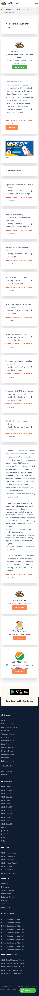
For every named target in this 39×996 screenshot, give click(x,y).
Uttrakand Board (7, 741)
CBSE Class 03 (6, 817)
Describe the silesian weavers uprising (17, 422)
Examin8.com (6, 771)
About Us (4, 883)
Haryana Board (7, 751)
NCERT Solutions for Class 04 (12, 946)
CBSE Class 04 (6, 814)
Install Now (19, 67)
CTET (3, 841)
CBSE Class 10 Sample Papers (12, 967)
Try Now (19, 638)
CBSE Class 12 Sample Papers (12, 960)
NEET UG (4, 834)
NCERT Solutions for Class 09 (12, 929)
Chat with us (27, 990)
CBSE (18, 9)
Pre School (5, 827)
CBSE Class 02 (6, 820)
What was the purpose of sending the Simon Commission (19, 362)
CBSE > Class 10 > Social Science (19, 120)
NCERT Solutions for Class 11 (12, 922)
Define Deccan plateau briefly (17, 334)
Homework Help (7, 9)
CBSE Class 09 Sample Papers (12, 970)
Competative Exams (9, 727)
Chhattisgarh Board (9, 747)
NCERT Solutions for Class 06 (12, 939)
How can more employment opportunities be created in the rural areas (18, 217)
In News (4, 900)
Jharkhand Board (7, 754)
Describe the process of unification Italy (19, 249)
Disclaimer (5, 887)
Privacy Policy (6, 894)
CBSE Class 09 (6, 797)
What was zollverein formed (16, 277)
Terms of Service (7, 890)
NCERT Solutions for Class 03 (12, 950)
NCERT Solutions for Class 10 (12, 926)
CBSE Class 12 (6, 787)
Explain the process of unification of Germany (19, 186)
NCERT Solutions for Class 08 (12, 933)
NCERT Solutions (7, 870)
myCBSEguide (10, 3)
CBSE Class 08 (6, 800)
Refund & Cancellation (10, 897)
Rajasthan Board (7, 761)
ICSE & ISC (5, 730)
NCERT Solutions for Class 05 (12, 943)
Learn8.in (5, 775)
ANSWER (12, 127)
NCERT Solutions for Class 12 (12, 919)
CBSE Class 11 (6, 790)
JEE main (4, 831)
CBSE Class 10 (6, 793)
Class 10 (25, 9)
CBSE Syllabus (6, 866)
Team (3, 904)
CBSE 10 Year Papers (9, 863)
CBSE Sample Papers (9, 853)
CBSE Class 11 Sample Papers (12, 963)
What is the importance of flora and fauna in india (19, 306)
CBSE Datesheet (19, 973)
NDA (3, 837)
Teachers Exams (7, 734)
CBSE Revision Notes (9, 873)
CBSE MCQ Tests (7, 860)
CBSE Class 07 (6, 804)
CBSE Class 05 (6, 810)
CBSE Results (6, 973)
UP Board (5, 737)
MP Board (5, 758)
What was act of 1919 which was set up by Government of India (19, 392)
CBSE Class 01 (6, 824)
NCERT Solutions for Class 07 (12, 936)
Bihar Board (6, 744)
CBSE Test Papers (8, 856)
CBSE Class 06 (6, 807)
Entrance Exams (7, 724)
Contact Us (5, 907)
